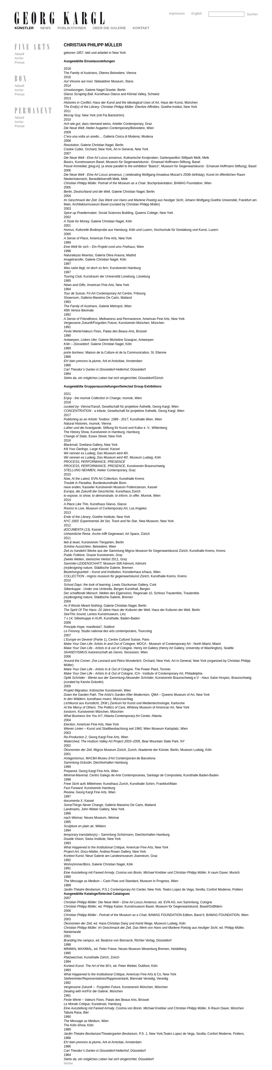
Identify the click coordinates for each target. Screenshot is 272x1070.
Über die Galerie (109, 28)
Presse (19, 62)
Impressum (177, 13)
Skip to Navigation (247, 2)
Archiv (19, 58)
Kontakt (141, 28)
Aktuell (19, 54)
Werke (68, 1063)
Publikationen (71, 28)
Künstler (24, 28)
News (45, 28)
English (197, 13)
